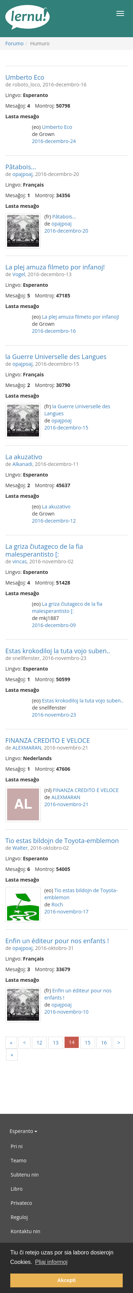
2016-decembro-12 (54, 520)
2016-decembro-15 (66, 427)
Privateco (21, 1203)
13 (56, 1042)
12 (39, 1042)
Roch (57, 904)
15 (87, 1042)
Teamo (19, 1160)
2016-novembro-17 (66, 911)
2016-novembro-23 (54, 714)
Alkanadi (22, 464)
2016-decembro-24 (54, 141)
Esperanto (23, 1131)
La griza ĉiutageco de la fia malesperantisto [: (44, 550)
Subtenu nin (25, 1174)
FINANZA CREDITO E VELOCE (47, 740)
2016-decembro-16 (54, 330)
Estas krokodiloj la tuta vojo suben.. (57, 650)
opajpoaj (22, 174)
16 (104, 1042)
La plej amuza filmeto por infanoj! (55, 267)
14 (71, 1042)
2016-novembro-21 (66, 804)
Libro (17, 1188)
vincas (19, 561)
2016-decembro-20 (66, 230)
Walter (20, 847)
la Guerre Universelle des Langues (55, 356)
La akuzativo (23, 456)
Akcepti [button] (66, 1280)
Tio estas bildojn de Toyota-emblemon (62, 840)
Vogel (18, 274)
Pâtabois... (20, 167)
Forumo (14, 43)
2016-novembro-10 (66, 1011)
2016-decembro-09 (54, 625)
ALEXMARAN (26, 747)
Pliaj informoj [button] (51, 1262)
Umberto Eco (24, 77)
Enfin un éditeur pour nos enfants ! (57, 940)
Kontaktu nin (25, 1231)
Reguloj (19, 1217)
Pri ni (16, 1146)
